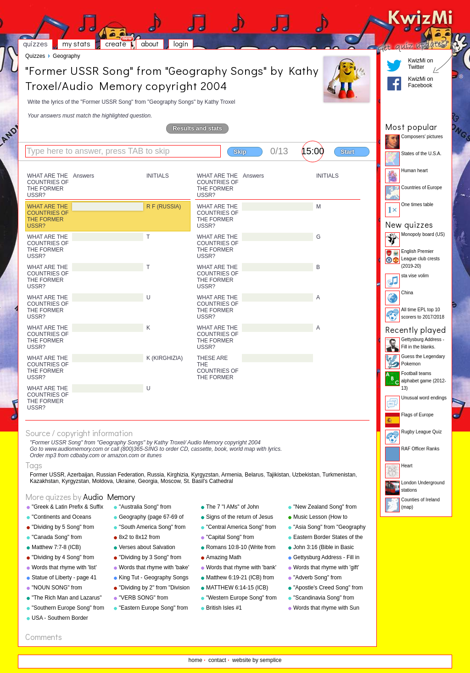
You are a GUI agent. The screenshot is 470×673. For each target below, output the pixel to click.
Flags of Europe (417, 414)
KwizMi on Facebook (420, 82)
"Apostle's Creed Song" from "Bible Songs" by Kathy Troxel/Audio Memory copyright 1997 (328, 588)
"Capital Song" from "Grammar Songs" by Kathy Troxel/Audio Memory (240, 537)
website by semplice (256, 660)
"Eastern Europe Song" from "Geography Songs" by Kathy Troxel (154, 608)
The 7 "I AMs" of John (232, 507)
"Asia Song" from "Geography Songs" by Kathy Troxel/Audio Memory (329, 527)
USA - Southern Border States (60, 618)
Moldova (102, 481)
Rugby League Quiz (421, 431)
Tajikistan (277, 474)
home (195, 660)
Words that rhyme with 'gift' (326, 567)
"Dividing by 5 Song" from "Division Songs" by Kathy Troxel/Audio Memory (63, 527)
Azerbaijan (80, 474)
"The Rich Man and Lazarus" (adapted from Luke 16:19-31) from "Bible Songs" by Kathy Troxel (68, 598)
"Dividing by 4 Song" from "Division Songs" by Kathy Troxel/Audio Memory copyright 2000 (63, 557)
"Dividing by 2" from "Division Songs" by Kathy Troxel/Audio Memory (155, 588)
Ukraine (125, 481)
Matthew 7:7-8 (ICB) (56, 547)
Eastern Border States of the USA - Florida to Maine (328, 537)
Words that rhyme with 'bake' (154, 567)
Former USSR (47, 474)
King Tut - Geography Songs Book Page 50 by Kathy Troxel (153, 578)
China (407, 292)
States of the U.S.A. (421, 153)
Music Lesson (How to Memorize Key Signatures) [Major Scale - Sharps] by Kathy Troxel (325, 517)
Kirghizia (177, 474)
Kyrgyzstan (204, 474)
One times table (417, 204)
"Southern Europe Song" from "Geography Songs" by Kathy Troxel (68, 608)
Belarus (254, 474)
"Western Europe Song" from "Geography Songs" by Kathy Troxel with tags (241, 598)
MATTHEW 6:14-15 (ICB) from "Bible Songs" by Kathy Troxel (240, 588)
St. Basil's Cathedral (208, 481)
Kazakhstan (44, 481)
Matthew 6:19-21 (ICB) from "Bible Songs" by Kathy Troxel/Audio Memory (240, 578)
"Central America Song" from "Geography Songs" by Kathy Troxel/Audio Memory (241, 527)
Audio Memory (109, 496)
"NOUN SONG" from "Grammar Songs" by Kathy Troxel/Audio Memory (65, 588)
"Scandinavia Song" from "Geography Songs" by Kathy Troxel (328, 598)
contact (217, 660)
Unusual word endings (424, 397)
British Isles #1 (224, 608)
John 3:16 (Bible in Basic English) (323, 547)
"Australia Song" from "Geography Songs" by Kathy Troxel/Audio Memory (154, 507)
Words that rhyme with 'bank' (241, 567)
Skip (240, 151)
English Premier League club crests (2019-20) (420, 259)
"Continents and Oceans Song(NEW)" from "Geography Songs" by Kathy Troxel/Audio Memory (67, 517)
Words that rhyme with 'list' (64, 567)
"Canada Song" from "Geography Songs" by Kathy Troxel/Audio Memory (67, 537)
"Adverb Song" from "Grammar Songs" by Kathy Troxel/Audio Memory (327, 578)
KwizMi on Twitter (420, 63)
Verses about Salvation (147, 547)
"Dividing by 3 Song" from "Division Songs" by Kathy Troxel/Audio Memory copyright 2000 (150, 557)
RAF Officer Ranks (420, 448)
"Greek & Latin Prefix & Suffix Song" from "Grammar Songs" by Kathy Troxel (68, 507)
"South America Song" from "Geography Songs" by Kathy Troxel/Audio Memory (154, 527)
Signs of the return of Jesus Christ (239, 517)
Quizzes (35, 56)
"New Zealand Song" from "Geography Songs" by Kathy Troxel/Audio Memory (328, 507)
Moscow (170, 481)
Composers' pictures (422, 136)
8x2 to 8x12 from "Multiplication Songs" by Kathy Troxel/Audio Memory (152, 537)
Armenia (231, 474)
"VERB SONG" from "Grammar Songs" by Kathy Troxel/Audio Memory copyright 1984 (152, 598)
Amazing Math (223, 557)
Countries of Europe (421, 187)
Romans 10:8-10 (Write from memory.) (240, 547)
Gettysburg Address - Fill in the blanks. (326, 557)
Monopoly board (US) (423, 234)
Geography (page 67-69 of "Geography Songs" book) (151, 517)
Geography (66, 56)
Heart (406, 465)
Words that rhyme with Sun (326, 608)
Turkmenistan (338, 474)
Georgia (147, 481)
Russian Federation (120, 474)
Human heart (414, 170)
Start (347, 151)
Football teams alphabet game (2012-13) (423, 381)
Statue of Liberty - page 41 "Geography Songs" (64, 578)
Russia (155, 474)
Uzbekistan (305, 474)
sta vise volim (415, 275)
